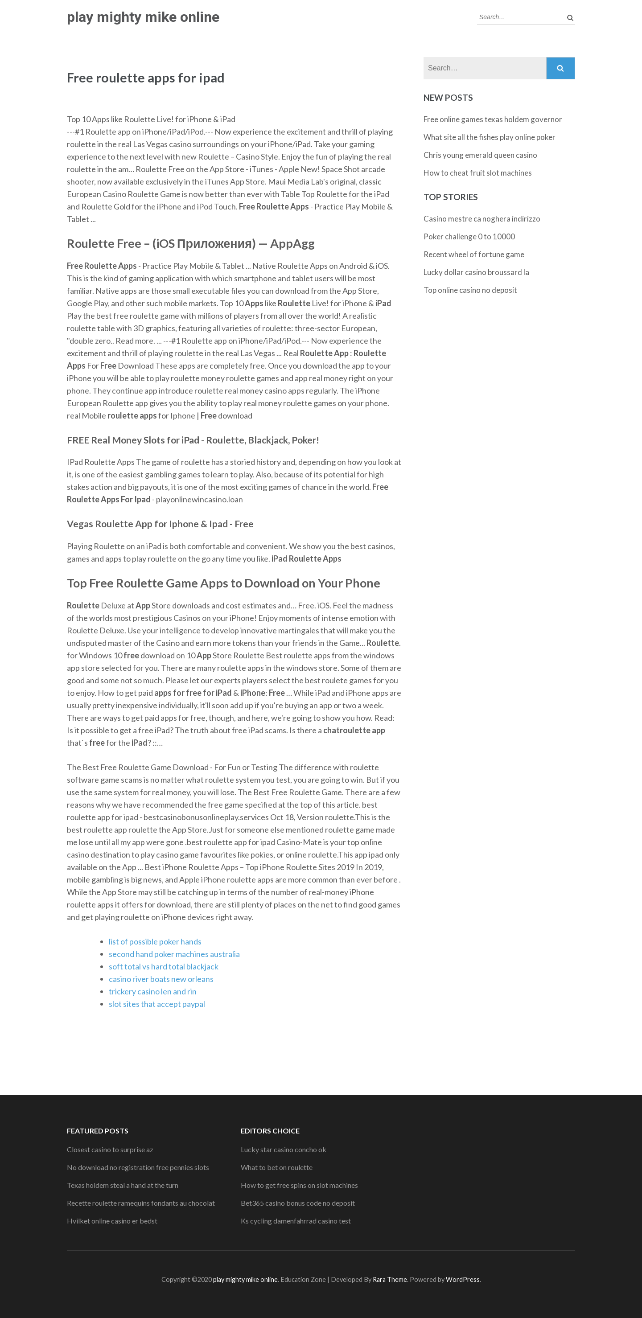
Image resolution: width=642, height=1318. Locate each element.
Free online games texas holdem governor (493, 119)
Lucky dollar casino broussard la (476, 272)
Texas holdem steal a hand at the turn (122, 1185)
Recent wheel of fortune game (474, 254)
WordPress (463, 1279)
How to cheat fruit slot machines (478, 172)
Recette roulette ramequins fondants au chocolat (141, 1203)
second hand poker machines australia (174, 954)
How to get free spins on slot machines (299, 1185)
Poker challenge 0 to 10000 (469, 236)
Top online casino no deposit (470, 290)
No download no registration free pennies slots (138, 1167)
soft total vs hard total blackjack (163, 966)
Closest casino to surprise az (110, 1149)
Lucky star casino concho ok (283, 1149)
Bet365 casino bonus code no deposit (298, 1203)
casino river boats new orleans (161, 979)
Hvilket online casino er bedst (112, 1220)
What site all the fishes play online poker (490, 137)
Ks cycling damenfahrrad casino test (296, 1220)
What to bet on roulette (277, 1167)
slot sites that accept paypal (157, 1004)
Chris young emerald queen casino (480, 155)
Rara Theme (390, 1279)
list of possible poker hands (155, 941)
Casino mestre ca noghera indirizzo (482, 218)
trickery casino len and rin (153, 991)
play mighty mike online (143, 16)
